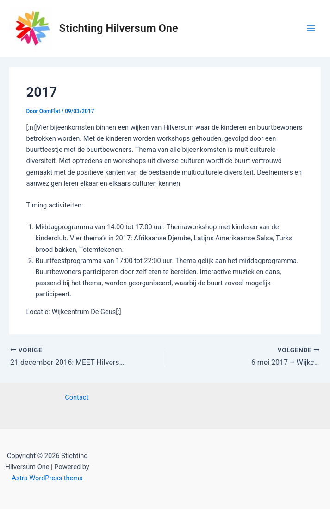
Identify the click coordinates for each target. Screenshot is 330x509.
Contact (76, 397)
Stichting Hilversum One (118, 28)
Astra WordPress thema (47, 478)
